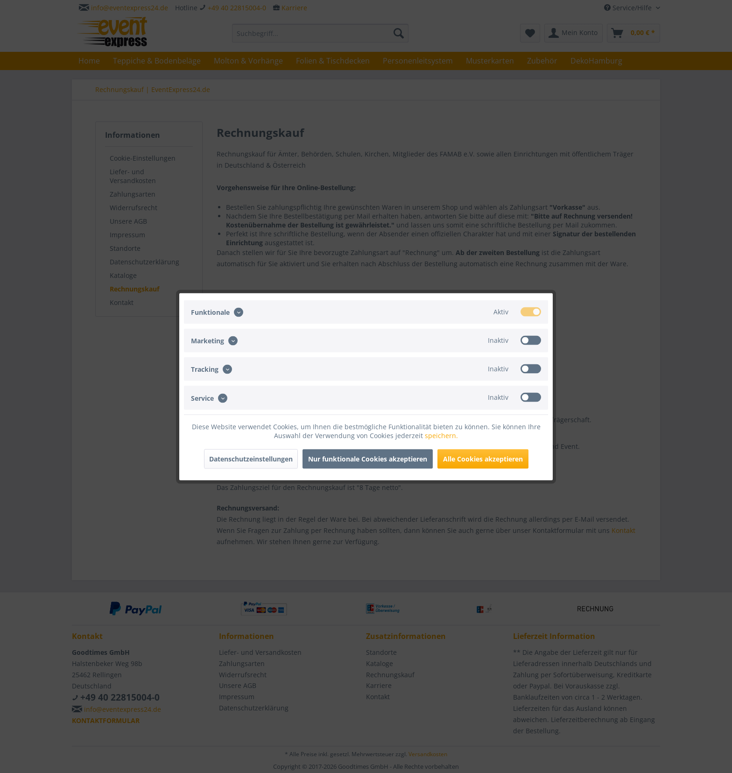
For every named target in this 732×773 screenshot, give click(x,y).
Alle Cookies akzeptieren (483, 458)
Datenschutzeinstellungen (251, 458)
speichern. (441, 435)
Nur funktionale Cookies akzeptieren (367, 458)
